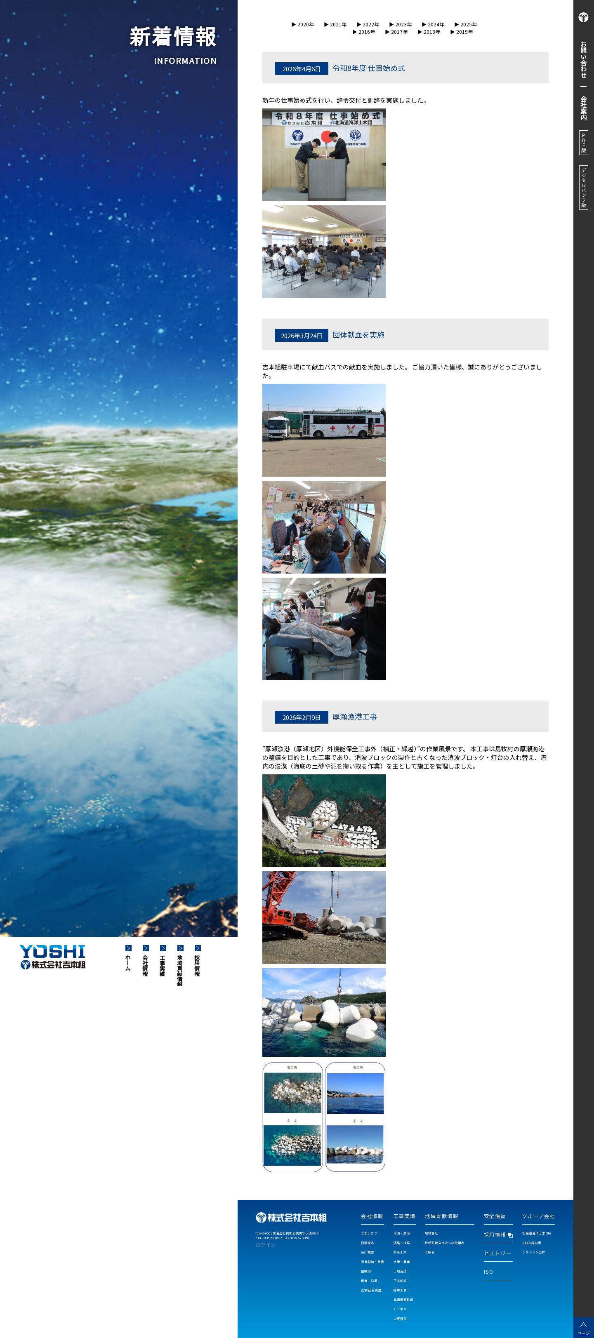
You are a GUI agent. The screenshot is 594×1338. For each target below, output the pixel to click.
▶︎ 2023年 (400, 24)
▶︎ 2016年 (363, 31)
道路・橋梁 (402, 1242)
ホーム (128, 962)
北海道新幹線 (403, 1299)
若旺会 (430, 1252)
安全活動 (495, 1215)
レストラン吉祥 (533, 1252)
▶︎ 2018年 (428, 31)
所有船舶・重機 (372, 1261)
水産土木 (400, 1252)
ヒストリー (498, 1252)
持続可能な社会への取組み (444, 1242)
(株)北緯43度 (531, 1242)
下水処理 (400, 1280)
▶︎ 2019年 (461, 31)
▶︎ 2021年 (335, 24)
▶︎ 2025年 (465, 24)
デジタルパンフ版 (583, 187)
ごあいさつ (369, 1233)
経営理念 (367, 1242)
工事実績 (163, 965)
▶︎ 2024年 (433, 24)
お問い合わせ (584, 59)
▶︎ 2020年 (302, 24)
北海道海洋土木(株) (536, 1233)
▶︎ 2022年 (367, 24)
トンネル (400, 1309)
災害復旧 (400, 1318)
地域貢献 (431, 1233)
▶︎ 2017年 (396, 31)
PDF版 (583, 143)
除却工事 (400, 1290)
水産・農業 (402, 1261)
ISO (489, 1271)
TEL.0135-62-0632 (269, 1237)
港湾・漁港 (402, 1233)
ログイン (266, 1244)
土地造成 (400, 1271)
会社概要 (367, 1252)
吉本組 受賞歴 (371, 1290)
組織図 (366, 1271)
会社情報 (145, 965)
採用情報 (197, 965)
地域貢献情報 (180, 970)
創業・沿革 (369, 1280)
